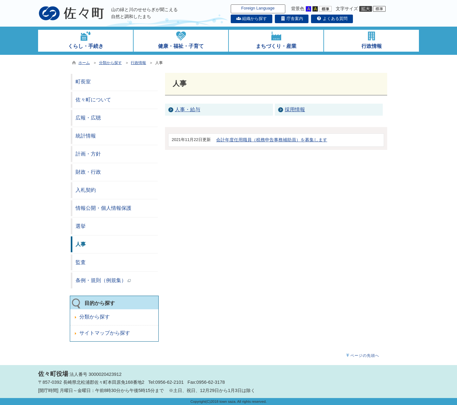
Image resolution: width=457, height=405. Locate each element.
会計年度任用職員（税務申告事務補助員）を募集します (271, 139)
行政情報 (138, 63)
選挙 (81, 226)
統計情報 (86, 135)
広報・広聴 (88, 117)
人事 (81, 244)
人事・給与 (187, 109)
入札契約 (86, 190)
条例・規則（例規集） (103, 280)
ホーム (84, 63)
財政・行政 (88, 172)
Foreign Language (258, 8)
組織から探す (251, 18)
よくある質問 (332, 18)
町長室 (83, 81)
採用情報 (295, 109)
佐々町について (93, 99)
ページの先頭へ (364, 355)
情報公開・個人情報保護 (103, 208)
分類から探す (110, 63)
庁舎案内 (291, 18)
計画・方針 (88, 154)
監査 (81, 262)
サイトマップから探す (104, 333)
